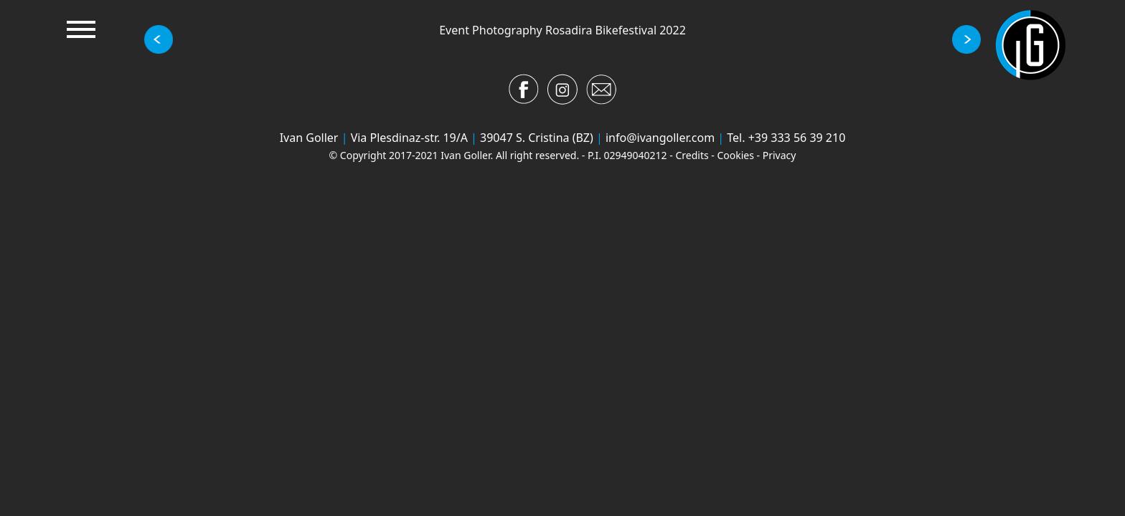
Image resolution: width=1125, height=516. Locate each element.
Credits (691, 155)
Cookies (735, 155)
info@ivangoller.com (660, 137)
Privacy (779, 155)
